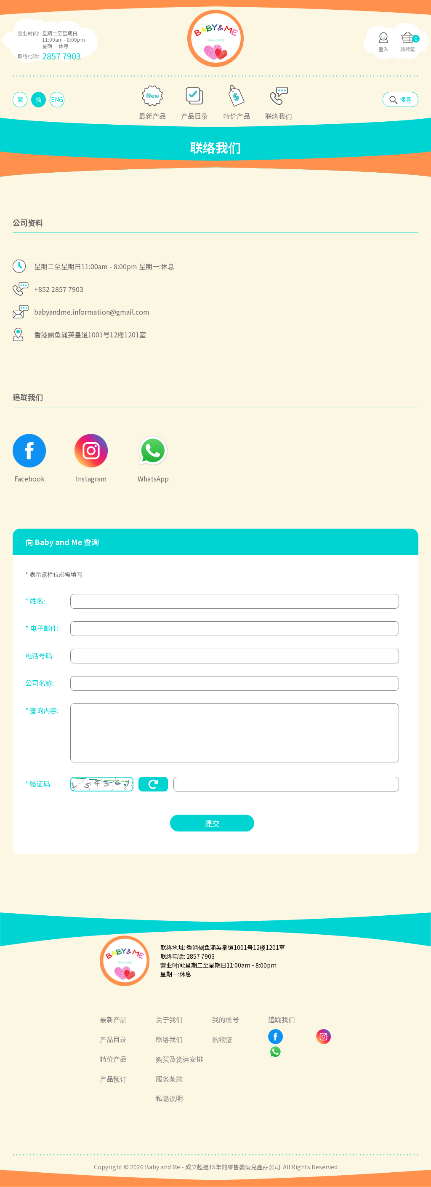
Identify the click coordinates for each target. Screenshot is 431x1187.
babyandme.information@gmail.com (91, 312)
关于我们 (169, 1019)
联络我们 (169, 1039)
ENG (57, 99)
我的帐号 (225, 1019)
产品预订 (113, 1079)
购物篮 (222, 1039)
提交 (212, 823)
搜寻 (406, 99)
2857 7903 (61, 56)
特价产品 (113, 1059)
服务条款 (169, 1079)
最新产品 (113, 1019)
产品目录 (113, 1039)
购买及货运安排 (179, 1059)
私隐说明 (169, 1098)
